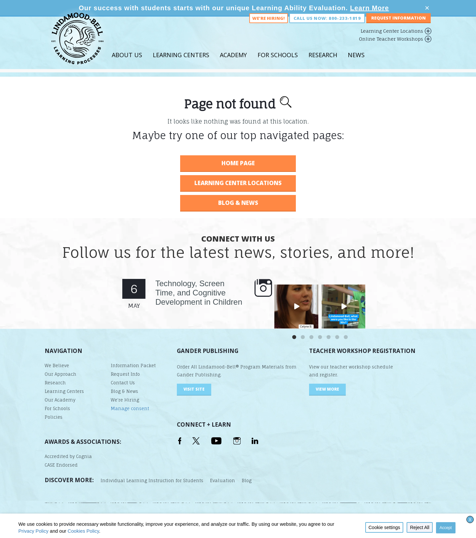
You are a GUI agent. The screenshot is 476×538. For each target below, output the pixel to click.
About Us (127, 62)
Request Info (125, 374)
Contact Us (123, 382)
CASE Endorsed (61, 465)
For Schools (278, 62)
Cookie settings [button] (384, 527)
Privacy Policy (33, 531)
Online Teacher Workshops (391, 46)
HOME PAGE (238, 163)
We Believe (57, 365)
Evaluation (222, 480)
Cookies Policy (83, 531)
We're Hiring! (268, 26)
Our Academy (60, 400)
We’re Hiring (125, 400)
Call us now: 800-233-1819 (327, 26)
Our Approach (60, 374)
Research (322, 62)
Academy (233, 62)
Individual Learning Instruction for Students (151, 480)
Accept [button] (446, 527)
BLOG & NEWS (238, 203)
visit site (194, 389)
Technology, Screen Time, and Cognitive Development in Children (198, 292)
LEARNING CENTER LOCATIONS (238, 183)
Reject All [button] (419, 527)
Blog (247, 480)
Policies (53, 417)
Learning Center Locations (392, 38)
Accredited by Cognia (68, 456)
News (356, 62)
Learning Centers (181, 62)
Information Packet (133, 365)
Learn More (369, 8)
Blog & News (124, 391)
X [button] (470, 520)
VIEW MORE (327, 389)
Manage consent (130, 408)
